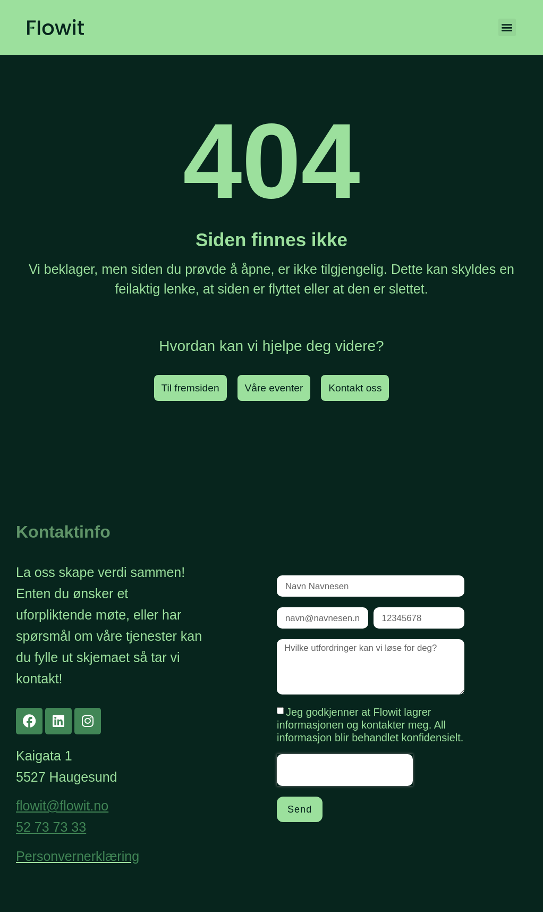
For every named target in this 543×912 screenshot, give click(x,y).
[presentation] (345, 777)
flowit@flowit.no (62, 806)
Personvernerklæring (77, 856)
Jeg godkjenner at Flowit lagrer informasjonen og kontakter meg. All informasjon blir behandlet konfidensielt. (370, 732)
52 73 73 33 (51, 827)
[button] (507, 27)
